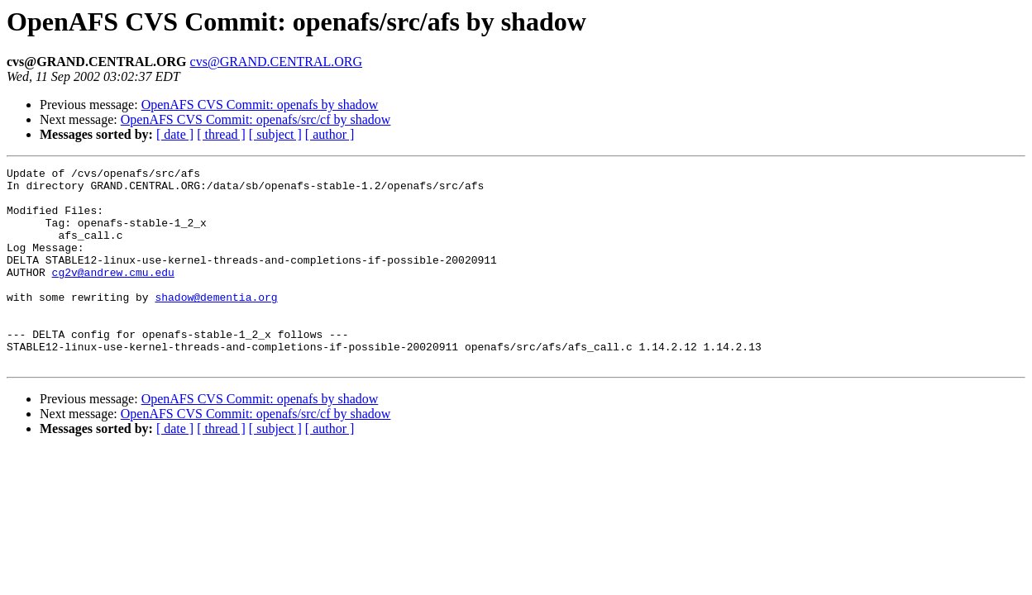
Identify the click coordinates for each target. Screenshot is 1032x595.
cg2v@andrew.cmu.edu (113, 294)
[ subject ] (275, 134)
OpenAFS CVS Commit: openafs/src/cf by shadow (256, 119)
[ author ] (330, 134)
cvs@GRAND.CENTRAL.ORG (276, 62)
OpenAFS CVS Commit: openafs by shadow (260, 105)
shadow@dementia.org (216, 324)
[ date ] (175, 134)
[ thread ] (221, 134)
